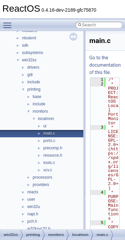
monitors (40, 111)
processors (42, 177)
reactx (32, 192)
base (37, 96)
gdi (30, 74)
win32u (33, 206)
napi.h (32, 214)
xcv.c (47, 170)
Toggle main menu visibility (9, 22)
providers (41, 184)
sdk (25, 45)
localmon (46, 118)
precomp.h (52, 148)
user (31, 199)
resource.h (52, 155)
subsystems (32, 52)
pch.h (32, 221)
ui (44, 126)
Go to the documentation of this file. (105, 65)
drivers (33, 67)
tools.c (49, 162)
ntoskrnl (29, 38)
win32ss (29, 60)
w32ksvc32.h (38, 228)
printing (33, 89)
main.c (49, 133)
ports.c (49, 140)
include (33, 82)
